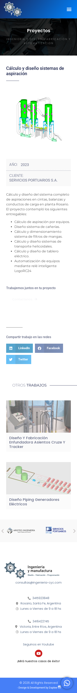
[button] (69, 9)
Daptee (55, 687)
